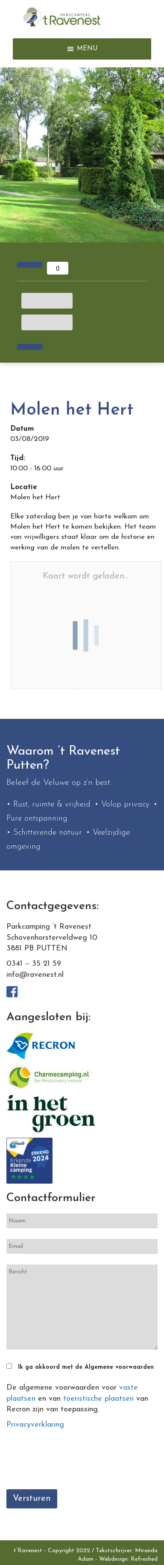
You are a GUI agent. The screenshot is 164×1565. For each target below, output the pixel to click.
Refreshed (144, 1559)
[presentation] (71, 1462)
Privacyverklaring (35, 1425)
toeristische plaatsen (98, 1399)
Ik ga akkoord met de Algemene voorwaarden (86, 1367)
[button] (87, 49)
